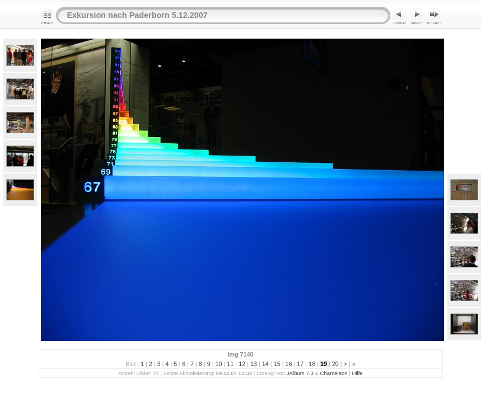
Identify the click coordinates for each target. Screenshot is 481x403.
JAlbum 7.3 (300, 373)
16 (288, 363)
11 (230, 363)
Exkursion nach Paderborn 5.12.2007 (137, 15)
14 (265, 363)
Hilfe (357, 373)
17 (300, 363)
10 (219, 363)
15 (277, 363)
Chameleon (334, 373)
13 (254, 363)
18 (312, 363)
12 (242, 363)
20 (335, 363)
